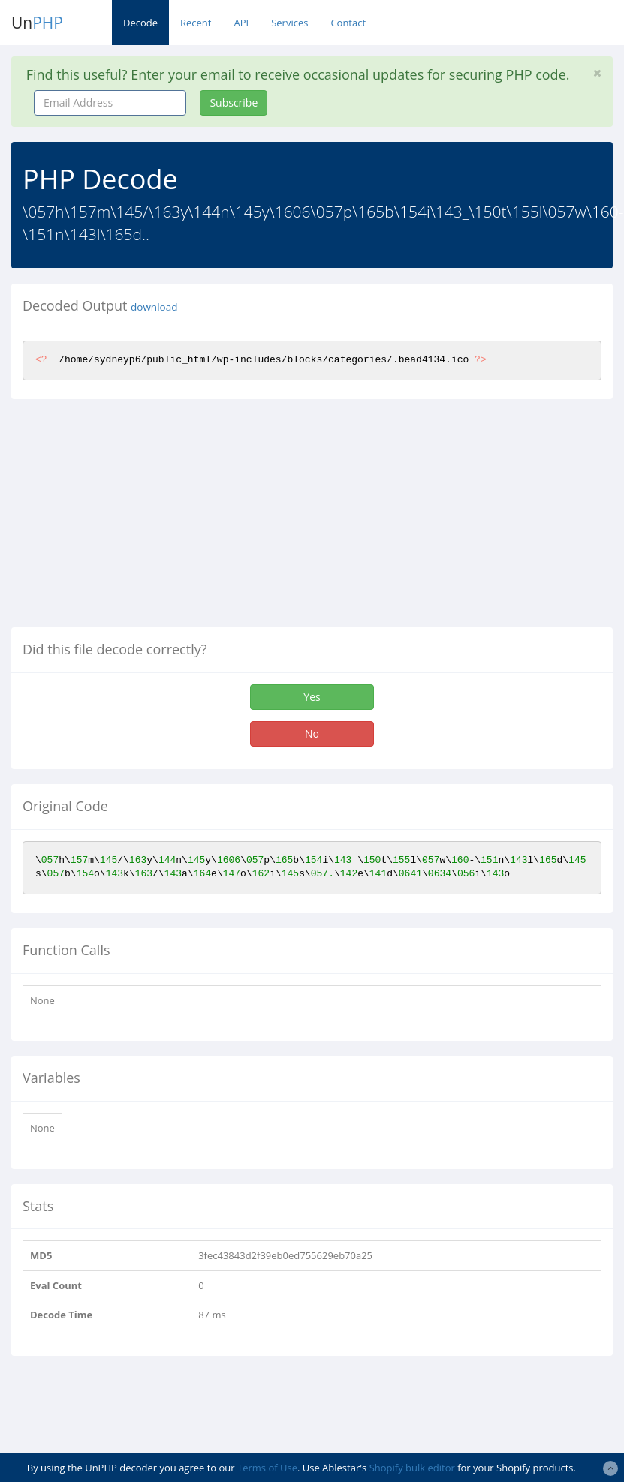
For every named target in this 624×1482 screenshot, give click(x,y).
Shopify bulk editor (412, 1467)
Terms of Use (267, 1467)
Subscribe (234, 102)
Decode (140, 22)
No (312, 733)
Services (289, 22)
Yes (311, 697)
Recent (195, 22)
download (154, 307)
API (241, 22)
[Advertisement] (137, 519)
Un (37, 22)
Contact (348, 22)
